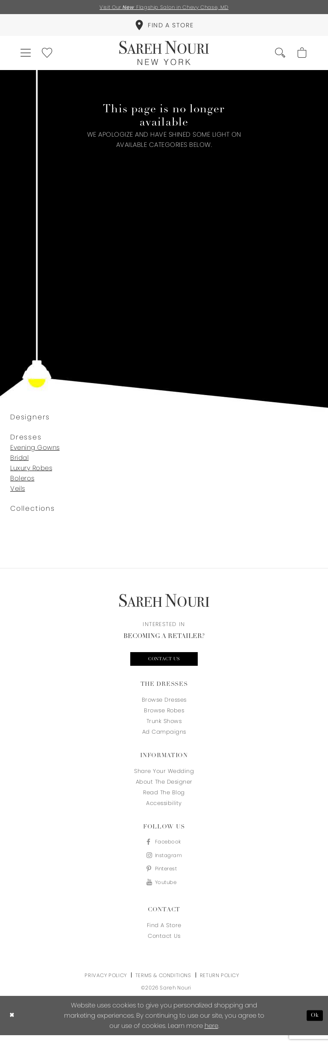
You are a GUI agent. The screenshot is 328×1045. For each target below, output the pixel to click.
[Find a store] (163, 26)
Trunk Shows (164, 727)
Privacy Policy (105, 985)
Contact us (164, 664)
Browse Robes (164, 716)
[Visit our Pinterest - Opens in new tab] (164, 877)
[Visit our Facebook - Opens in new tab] (164, 848)
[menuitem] (163, 26)
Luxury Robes (31, 472)
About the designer (164, 788)
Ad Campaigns (164, 738)
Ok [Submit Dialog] (314, 1025)
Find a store (164, 935)
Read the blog (164, 798)
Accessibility (164, 809)
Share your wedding (164, 777)
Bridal (19, 462)
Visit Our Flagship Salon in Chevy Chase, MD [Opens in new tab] (164, 7)
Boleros (22, 482)
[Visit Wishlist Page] (51, 56)
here (211, 1035)
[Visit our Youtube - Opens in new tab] (164, 892)
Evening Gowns (35, 452)
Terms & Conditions (163, 985)
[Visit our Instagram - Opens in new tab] (164, 863)
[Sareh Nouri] (164, 56)
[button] (27, 56)
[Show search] (277, 56)
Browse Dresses (164, 706)
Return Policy (219, 985)
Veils (17, 493)
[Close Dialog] (12, 1025)
